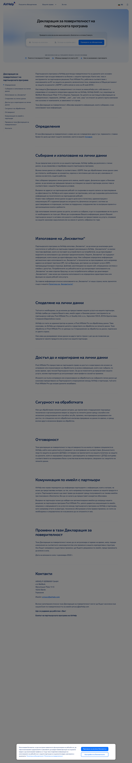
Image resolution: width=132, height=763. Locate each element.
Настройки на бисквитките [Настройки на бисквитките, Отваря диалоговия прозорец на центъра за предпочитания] (95, 754)
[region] (66, 752)
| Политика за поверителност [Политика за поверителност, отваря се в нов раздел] (53, 756)
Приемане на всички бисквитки (95, 749)
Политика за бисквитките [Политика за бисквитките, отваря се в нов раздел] (35, 756)
